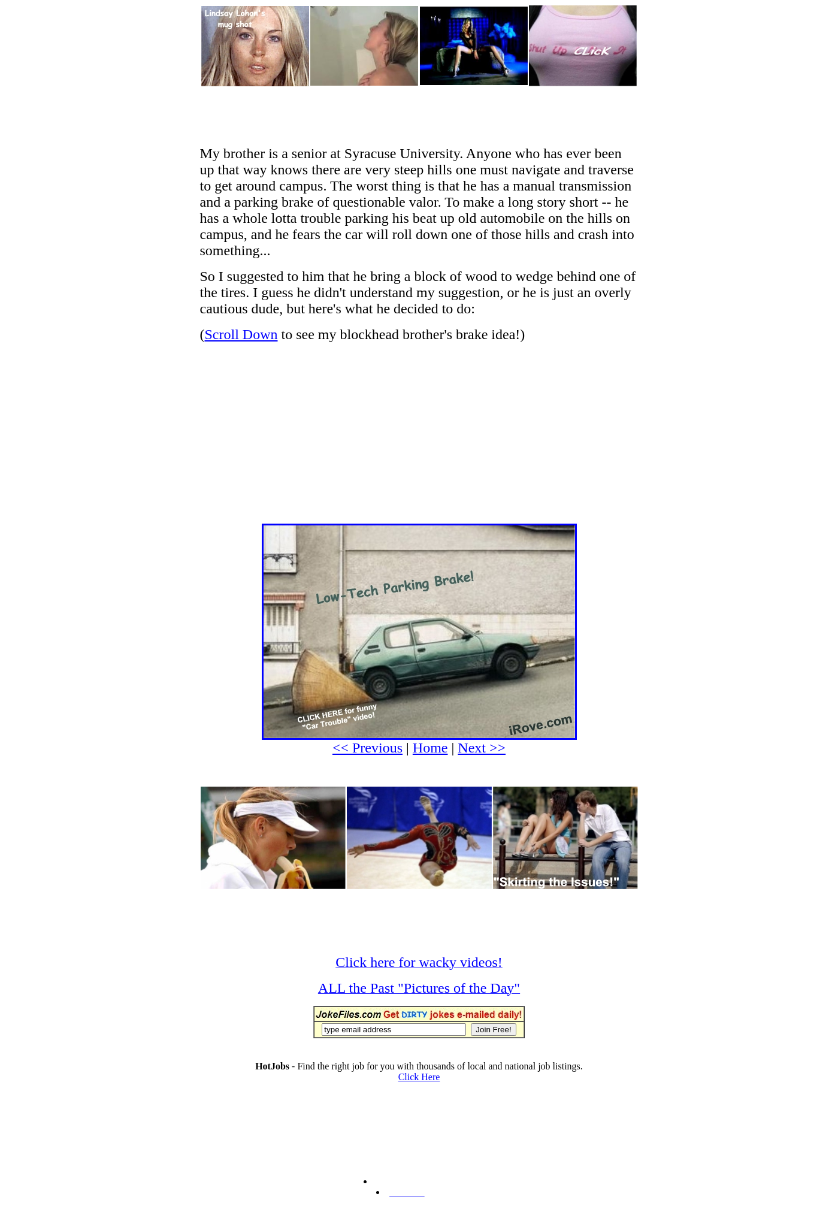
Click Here (419, 1077)
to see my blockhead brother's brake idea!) (401, 334)
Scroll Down (241, 334)
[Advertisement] (419, 114)
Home (430, 747)
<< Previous (367, 747)
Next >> (482, 747)
